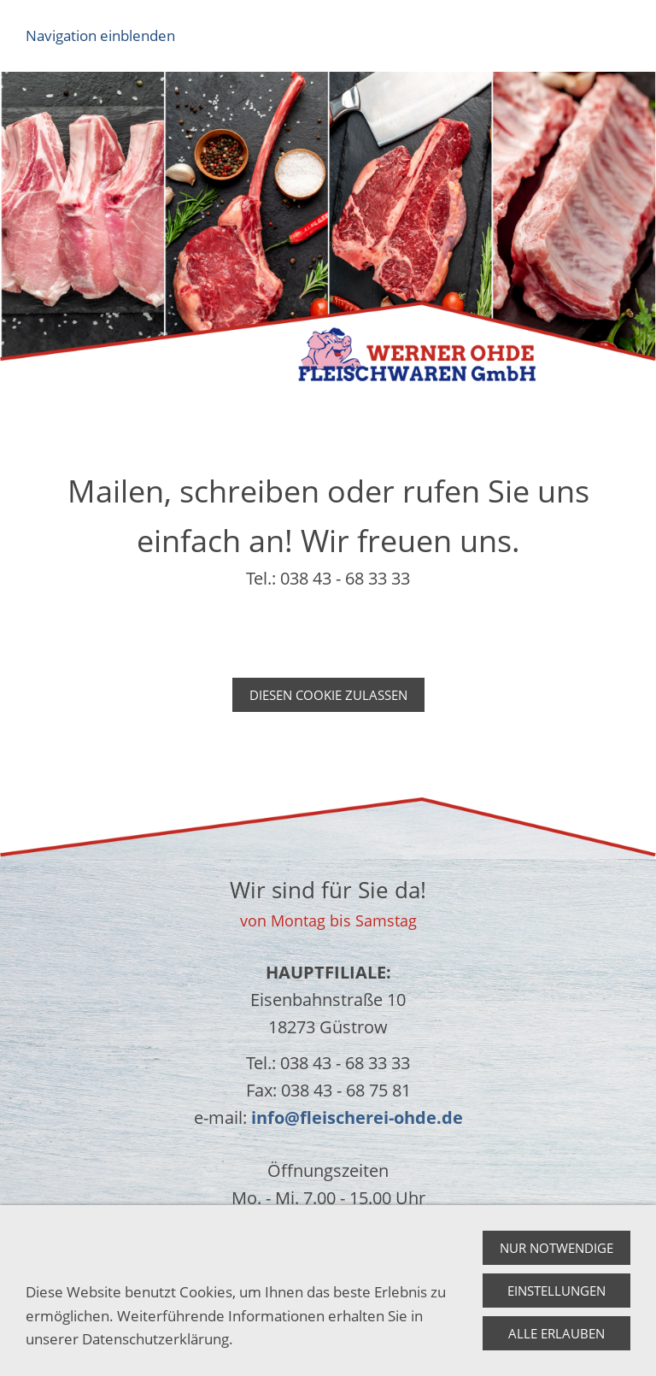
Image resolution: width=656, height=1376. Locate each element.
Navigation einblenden (100, 35)
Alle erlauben (556, 1333)
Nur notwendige (556, 1247)
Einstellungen (556, 1290)
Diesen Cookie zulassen (328, 694)
